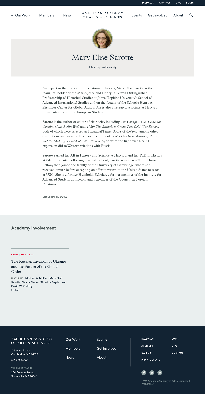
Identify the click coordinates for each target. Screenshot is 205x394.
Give (178, 3)
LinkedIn (151, 372)
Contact (177, 353)
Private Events (150, 360)
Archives (165, 3)
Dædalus (148, 3)
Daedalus (147, 339)
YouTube (159, 372)
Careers (146, 353)
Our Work (22, 15)
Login (190, 3)
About (178, 15)
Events (137, 15)
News (67, 15)
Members (46, 15)
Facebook (143, 372)
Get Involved (158, 15)
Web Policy (147, 384)
